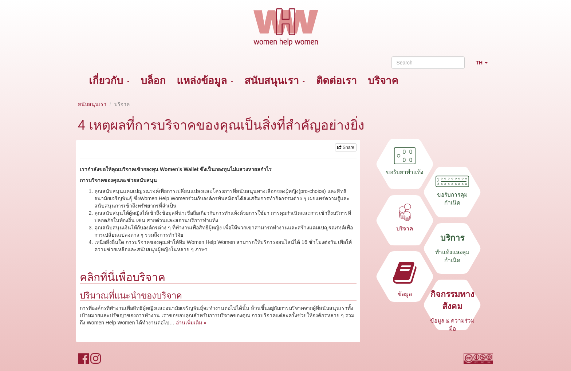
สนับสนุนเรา (275, 80)
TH (484, 66)
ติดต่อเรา (336, 80)
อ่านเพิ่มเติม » (191, 322)
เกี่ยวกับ (109, 80)
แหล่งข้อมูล (205, 80)
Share (345, 147)
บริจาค (383, 80)
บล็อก (153, 80)
